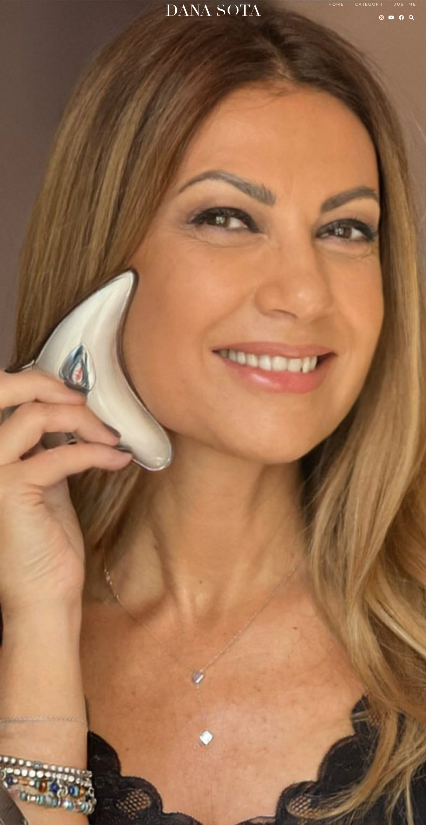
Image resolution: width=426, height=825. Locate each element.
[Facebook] (402, 17)
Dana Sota (213, 11)
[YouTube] (391, 17)
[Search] (411, 17)
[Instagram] (381, 17)
